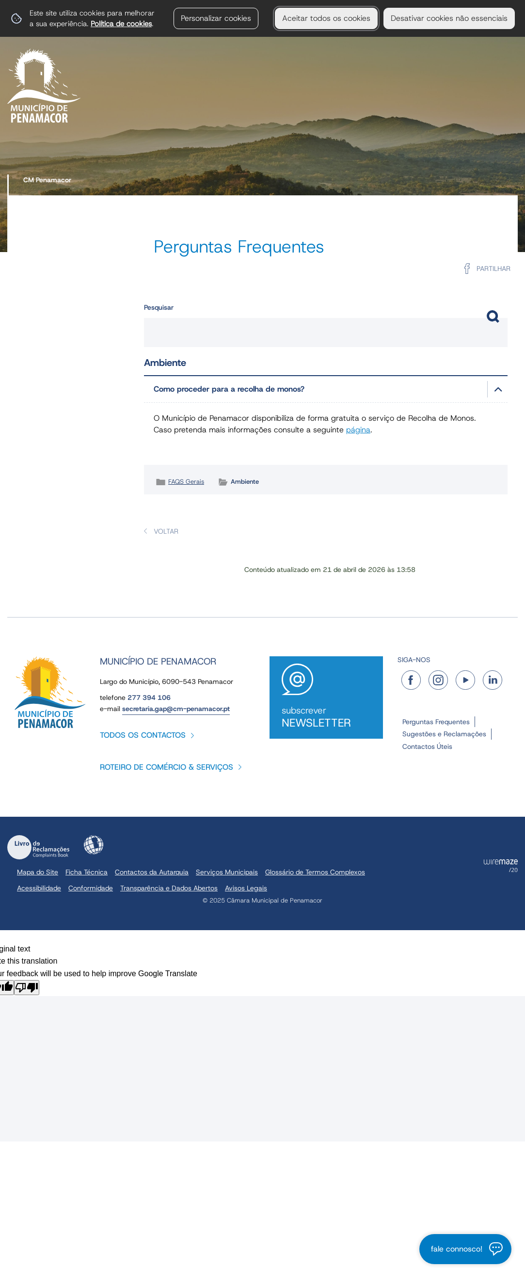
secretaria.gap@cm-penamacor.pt (176, 708)
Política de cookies (121, 23)
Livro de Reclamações (38, 847)
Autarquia (117, 104)
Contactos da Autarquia (152, 872)
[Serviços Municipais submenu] (258, 105)
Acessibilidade (93, 845)
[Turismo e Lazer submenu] (423, 105)
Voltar (166, 531)
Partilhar (493, 268)
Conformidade (90, 888)
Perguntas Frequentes (436, 721)
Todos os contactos (143, 735)
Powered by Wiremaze (501, 865)
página (358, 430)
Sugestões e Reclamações (444, 733)
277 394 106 (149, 697)
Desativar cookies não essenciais (449, 18)
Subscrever (326, 717)
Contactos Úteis (427, 746)
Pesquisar (159, 307)
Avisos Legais (246, 888)
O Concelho (295, 104)
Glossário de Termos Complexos (315, 872)
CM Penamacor (47, 180)
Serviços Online (469, 104)
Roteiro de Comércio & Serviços (166, 767)
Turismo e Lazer (377, 104)
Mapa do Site (37, 872)
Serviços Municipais (204, 104)
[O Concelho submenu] (331, 105)
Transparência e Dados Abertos (169, 888)
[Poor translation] (26, 987)
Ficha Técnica (86, 872)
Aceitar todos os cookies (326, 18)
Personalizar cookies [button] (216, 18)
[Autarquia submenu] (150, 105)
